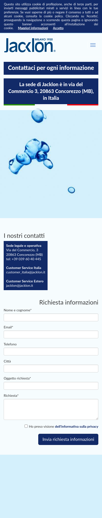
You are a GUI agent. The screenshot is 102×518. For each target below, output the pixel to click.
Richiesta (11, 395)
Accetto (58, 28)
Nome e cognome (18, 310)
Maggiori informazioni (33, 28)
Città (7, 361)
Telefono (10, 344)
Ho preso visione (61, 426)
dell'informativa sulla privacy (76, 426)
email (8, 327)
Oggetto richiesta (17, 378)
